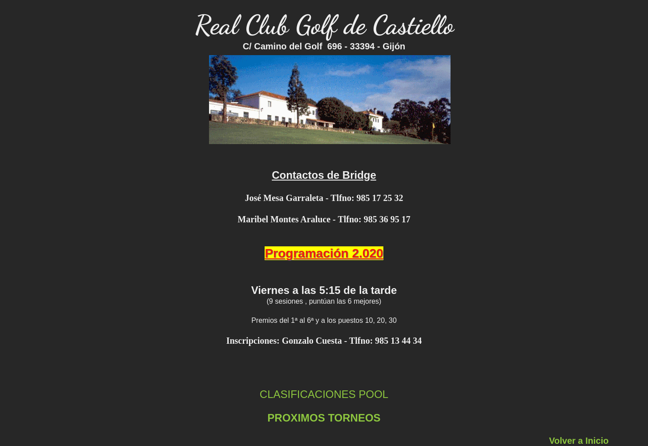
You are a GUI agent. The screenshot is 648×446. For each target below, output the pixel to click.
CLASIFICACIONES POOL (324, 394)
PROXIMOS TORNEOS (323, 418)
